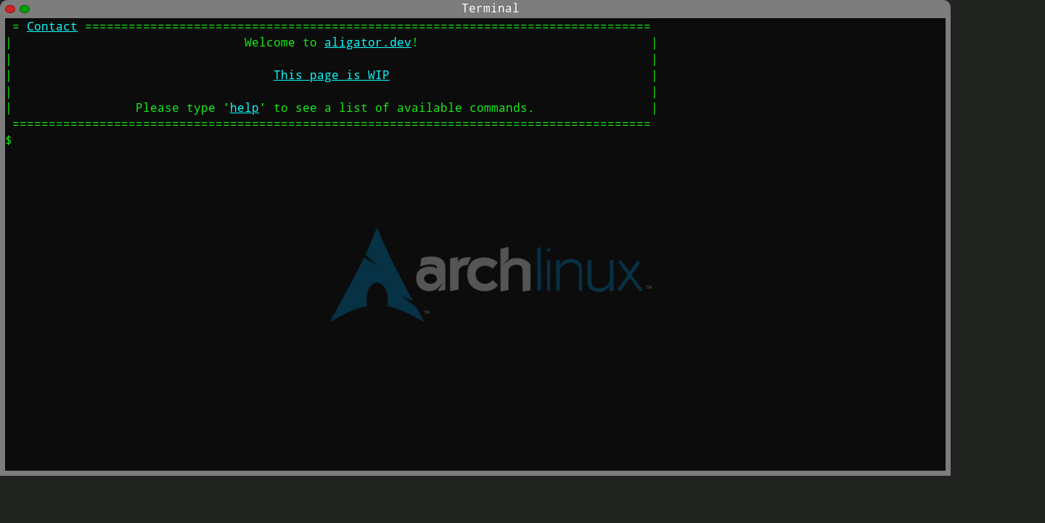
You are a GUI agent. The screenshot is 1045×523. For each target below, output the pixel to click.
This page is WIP (332, 74)
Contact (52, 25)
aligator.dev (367, 41)
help (244, 107)
